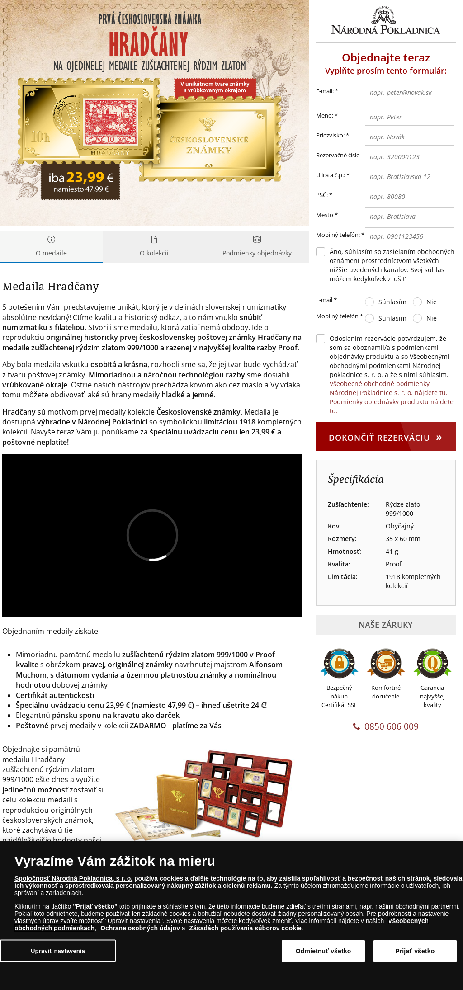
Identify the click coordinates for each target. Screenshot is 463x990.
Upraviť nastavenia (58, 950)
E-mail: (327, 91)
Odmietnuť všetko (323, 951)
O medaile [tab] (51, 246)
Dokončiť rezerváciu (386, 436)
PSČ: (322, 195)
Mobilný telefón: (338, 235)
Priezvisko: (330, 135)
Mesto (324, 215)
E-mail (326, 300)
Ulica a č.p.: (330, 175)
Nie (431, 301)
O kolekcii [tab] (154, 246)
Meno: (324, 115)
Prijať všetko (415, 951)
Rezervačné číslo (338, 155)
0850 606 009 (386, 726)
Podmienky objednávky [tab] (257, 246)
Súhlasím (392, 301)
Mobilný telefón (339, 316)
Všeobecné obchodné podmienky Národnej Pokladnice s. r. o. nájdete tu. (389, 388)
